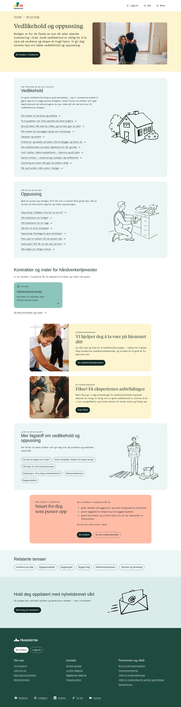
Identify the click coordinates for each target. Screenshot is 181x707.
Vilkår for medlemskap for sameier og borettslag (141, 680)
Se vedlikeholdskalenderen (90, 362)
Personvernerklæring (128, 670)
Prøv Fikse (83, 410)
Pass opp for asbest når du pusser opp (41, 238)
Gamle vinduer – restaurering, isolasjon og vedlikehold (50, 157)
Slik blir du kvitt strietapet (35, 228)
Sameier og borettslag (131, 567)
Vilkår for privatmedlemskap (132, 675)
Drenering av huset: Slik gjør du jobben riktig (44, 163)
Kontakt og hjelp (74, 666)
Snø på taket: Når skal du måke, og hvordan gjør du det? (51, 126)
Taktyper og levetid (31, 136)
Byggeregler (67, 567)
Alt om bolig (32, 17)
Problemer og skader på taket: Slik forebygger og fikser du (51, 142)
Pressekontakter (73, 680)
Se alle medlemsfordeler (107, 535)
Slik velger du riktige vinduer (36, 249)
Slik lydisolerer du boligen (34, 217)
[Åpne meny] (160, 6)
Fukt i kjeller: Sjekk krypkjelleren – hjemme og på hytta (50, 152)
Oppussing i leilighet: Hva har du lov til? (42, 212)
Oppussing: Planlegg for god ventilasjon (41, 233)
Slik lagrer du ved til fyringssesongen (38, 466)
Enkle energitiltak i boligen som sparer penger (74, 460)
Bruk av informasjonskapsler (132, 666)
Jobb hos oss (20, 670)
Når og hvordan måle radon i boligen (40, 168)
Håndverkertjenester (74, 473)
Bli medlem (84, 535)
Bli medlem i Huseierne (27, 54)
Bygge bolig (84, 567)
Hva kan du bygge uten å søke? (36, 460)
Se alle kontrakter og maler (28, 312)
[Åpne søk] (147, 6)
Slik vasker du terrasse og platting (39, 115)
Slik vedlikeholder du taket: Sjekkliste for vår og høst (49, 147)
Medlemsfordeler (22, 680)
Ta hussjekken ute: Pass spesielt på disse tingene (47, 121)
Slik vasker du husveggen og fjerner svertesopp (46, 131)
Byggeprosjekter (30, 480)
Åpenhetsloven (125, 684)
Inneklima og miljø (24, 567)
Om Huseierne (20, 666)
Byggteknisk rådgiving (76, 675)
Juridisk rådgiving (74, 670)
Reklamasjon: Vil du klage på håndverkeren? (42, 473)
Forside (18, 17)
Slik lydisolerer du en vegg (35, 223)
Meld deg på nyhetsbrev (27, 610)
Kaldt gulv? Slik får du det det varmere (41, 244)
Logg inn (36, 650)
